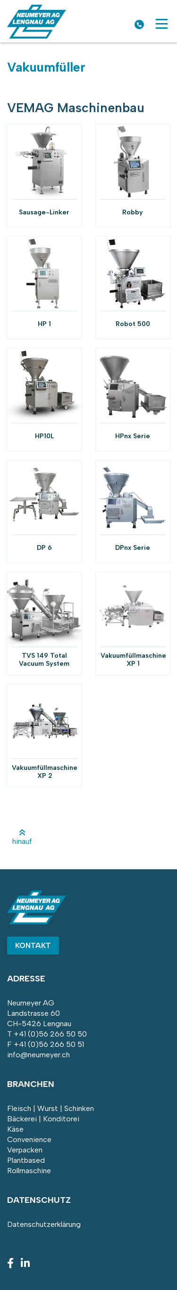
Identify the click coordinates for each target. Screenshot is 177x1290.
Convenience (29, 1139)
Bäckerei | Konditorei (43, 1118)
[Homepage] (36, 36)
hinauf (22, 837)
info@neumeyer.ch (38, 1054)
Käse (15, 1129)
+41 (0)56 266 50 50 (50, 1033)
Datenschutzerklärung (44, 1224)
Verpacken (24, 1149)
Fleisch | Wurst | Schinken (50, 1108)
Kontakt (33, 945)
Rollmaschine (29, 1170)
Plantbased (26, 1160)
